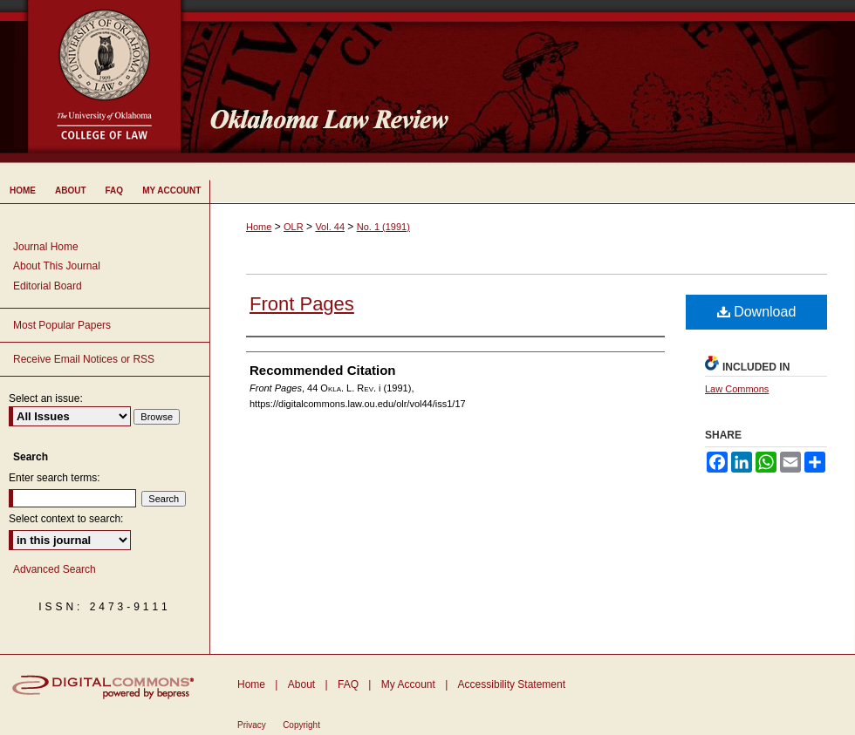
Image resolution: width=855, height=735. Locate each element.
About (301, 684)
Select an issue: (46, 398)
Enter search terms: (54, 478)
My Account (408, 684)
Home (258, 226)
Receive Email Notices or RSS (83, 359)
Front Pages (302, 304)
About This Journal (56, 266)
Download (757, 311)
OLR (294, 226)
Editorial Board (47, 286)
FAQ (348, 684)
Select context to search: (66, 519)
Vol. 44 (330, 226)
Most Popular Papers (62, 325)
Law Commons (737, 389)
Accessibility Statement (511, 684)
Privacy (251, 725)
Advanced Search (54, 569)
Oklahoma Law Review (525, 82)
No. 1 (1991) (383, 226)
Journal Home (46, 247)
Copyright (301, 725)
